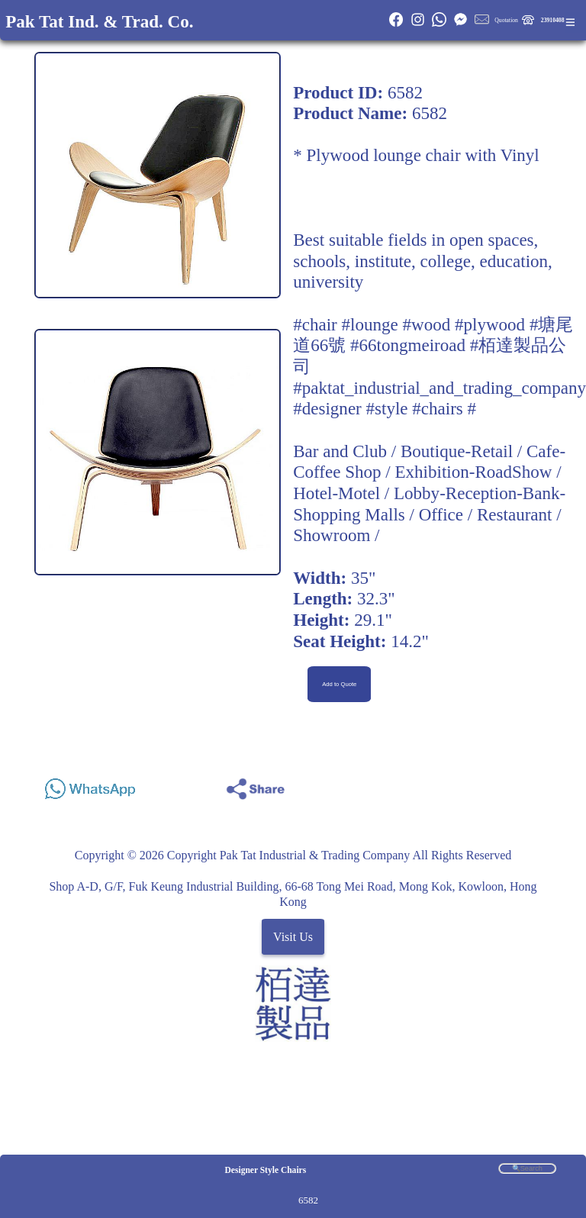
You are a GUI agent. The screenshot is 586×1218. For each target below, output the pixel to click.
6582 (308, 1200)
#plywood (490, 324)
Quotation (506, 20)
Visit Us (293, 936)
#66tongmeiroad (407, 345)
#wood (427, 324)
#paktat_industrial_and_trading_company (439, 388)
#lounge (370, 324)
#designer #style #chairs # (384, 408)
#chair (315, 324)
